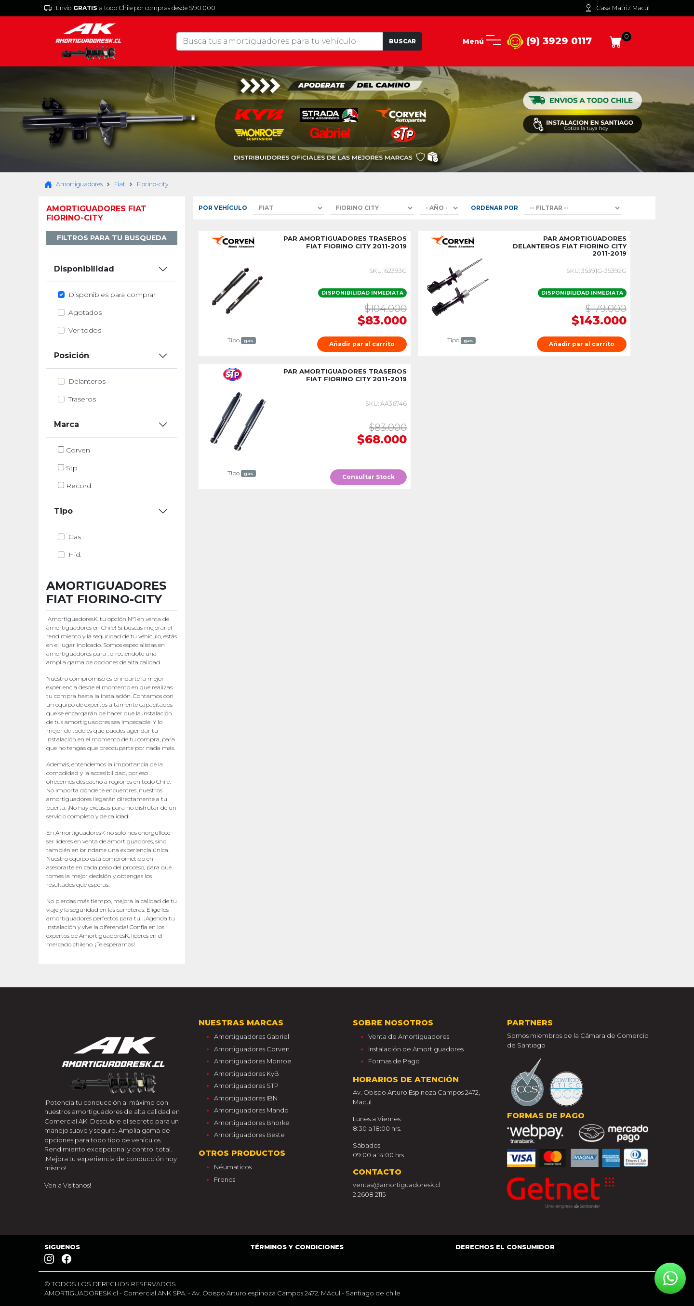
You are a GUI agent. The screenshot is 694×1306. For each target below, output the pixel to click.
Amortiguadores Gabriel (251, 1036)
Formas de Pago (394, 1061)
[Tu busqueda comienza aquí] (279, 41)
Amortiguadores (73, 184)
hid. (74, 554)
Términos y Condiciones (297, 1247)
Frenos (224, 1179)
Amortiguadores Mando (251, 1110)
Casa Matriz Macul (617, 8)
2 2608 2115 (369, 1194)
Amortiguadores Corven (252, 1049)
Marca (66, 424)
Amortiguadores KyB (246, 1073)
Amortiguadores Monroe (253, 1061)
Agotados (85, 312)
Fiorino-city (152, 184)
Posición (71, 355)
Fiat (119, 184)
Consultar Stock (368, 476)
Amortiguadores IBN (246, 1098)
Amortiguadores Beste (249, 1134)
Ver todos (84, 330)
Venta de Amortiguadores (408, 1036)
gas (74, 536)
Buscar (402, 41)
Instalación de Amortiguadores (416, 1049)
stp (72, 468)
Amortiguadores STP (246, 1085)
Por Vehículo (223, 207)
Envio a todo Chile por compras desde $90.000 (129, 8)
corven (78, 450)
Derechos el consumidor (505, 1247)
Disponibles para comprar (112, 294)
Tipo (63, 511)
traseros (82, 399)
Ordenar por (494, 207)
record (78, 485)
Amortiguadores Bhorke (252, 1122)
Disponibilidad (84, 268)
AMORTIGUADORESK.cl (81, 1293)
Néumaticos (233, 1167)
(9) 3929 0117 (549, 42)
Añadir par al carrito (362, 344)
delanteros (87, 381)
